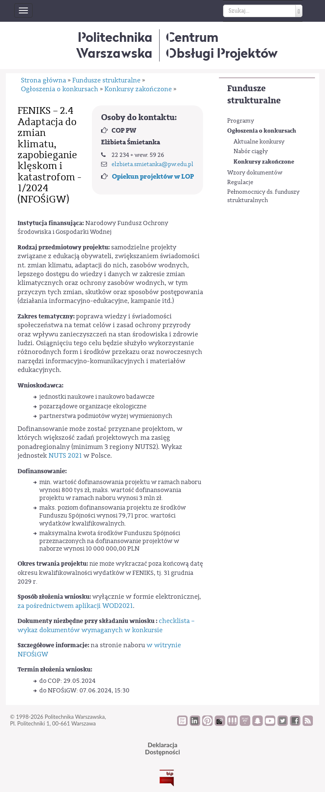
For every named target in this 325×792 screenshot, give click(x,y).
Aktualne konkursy (259, 142)
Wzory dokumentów (254, 173)
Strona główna (43, 80)
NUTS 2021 (66, 455)
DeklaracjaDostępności (162, 748)
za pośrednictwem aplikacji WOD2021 (75, 606)
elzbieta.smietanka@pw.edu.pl (152, 164)
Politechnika (114, 45)
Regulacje (240, 182)
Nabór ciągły (251, 151)
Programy (240, 121)
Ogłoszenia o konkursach (261, 131)
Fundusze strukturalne (254, 94)
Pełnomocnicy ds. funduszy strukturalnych (263, 196)
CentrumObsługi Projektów (222, 45)
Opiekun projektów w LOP (153, 176)
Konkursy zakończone (264, 162)
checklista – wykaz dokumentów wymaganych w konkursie (106, 625)
